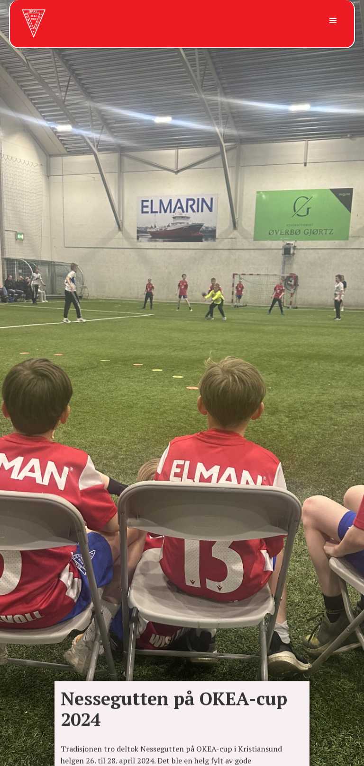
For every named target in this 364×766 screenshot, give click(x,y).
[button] (332, 20)
